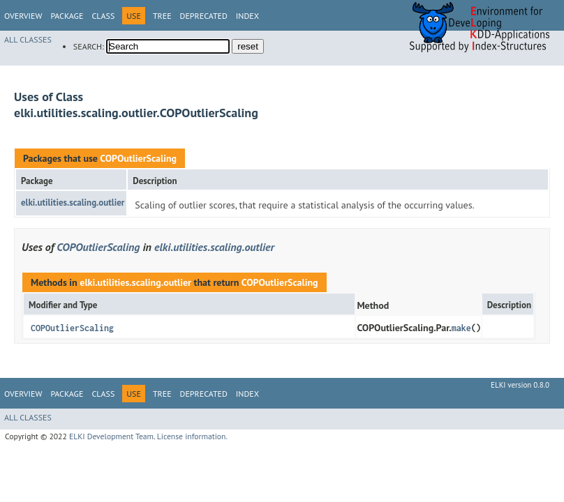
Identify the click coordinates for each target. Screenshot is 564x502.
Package (66, 15)
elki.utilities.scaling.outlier (72, 202)
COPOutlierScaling (138, 158)
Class (102, 15)
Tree (162, 15)
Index (247, 15)
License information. (192, 436)
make (461, 328)
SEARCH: (88, 46)
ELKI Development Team (111, 436)
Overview (23, 15)
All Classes (28, 39)
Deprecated (204, 15)
